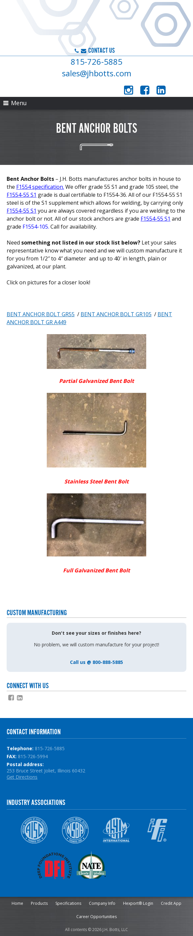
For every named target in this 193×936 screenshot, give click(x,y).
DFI (54, 865)
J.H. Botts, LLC (64, 24)
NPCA (137, 865)
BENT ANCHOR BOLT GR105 (116, 314)
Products (39, 903)
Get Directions (22, 777)
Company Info (102, 903)
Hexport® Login (138, 903)
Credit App (171, 903)
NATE (96, 865)
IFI (157, 830)
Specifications (68, 903)
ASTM (116, 830)
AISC (34, 830)
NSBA (75, 830)
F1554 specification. (40, 186)
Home (17, 903)
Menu (15, 103)
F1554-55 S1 (21, 194)
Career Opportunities (96, 916)
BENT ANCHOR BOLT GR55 (41, 314)
